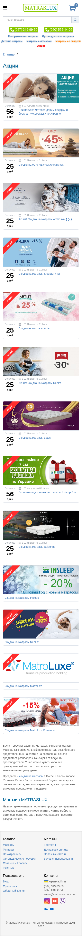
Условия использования (59, 858)
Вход (6, 881)
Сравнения (10, 886)
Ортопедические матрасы (58, 36)
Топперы (8, 849)
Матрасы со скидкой (68, 41)
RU (52, 909)
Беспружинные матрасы (23, 36)
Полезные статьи (55, 854)
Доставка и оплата (56, 849)
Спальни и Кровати (15, 863)
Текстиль (8, 867)
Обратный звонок (14, 890)
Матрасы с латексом (38, 41)
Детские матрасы (12, 41)
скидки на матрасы (31, 776)
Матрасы (8, 844)
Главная (9, 54)
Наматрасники (12, 854)
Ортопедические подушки (19, 858)
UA (46, 909)
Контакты (50, 844)
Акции (41, 45)
